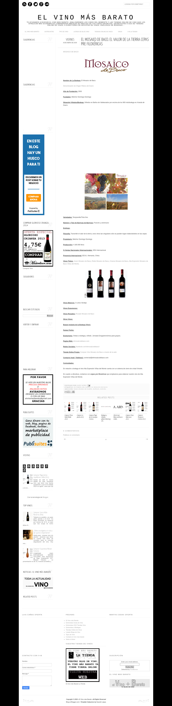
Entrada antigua (146, 439)
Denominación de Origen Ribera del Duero (78, 86)
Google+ (41, 4)
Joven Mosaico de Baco (82, 261)
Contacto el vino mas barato (75, 637)
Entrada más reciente (65, 439)
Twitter (35, 4)
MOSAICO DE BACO (70, 52)
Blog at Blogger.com (72, 702)
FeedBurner (134, 669)
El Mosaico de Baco (100, 387)
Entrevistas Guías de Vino (74, 623)
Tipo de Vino (63, 31)
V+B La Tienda (132, 31)
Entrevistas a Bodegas (73, 627)
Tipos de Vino (70, 634)
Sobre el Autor (70, 639)
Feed (24, 4)
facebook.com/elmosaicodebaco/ (87, 347)
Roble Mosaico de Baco (100, 261)
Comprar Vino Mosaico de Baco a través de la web (98, 352)
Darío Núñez (82, 385)
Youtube (47, 4)
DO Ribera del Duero (82, 387)
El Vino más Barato (86, 18)
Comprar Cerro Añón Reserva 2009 (40, 514)
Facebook (30, 4)
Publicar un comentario (71, 435)
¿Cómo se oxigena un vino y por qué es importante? (42, 532)
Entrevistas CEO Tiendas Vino (76, 625)
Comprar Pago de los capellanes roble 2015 (41, 476)
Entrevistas (49, 31)
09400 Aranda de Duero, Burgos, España (90, 389)
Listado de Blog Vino (81, 31)
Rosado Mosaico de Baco (85, 314)
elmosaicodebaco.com (81, 341)
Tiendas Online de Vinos (74, 630)
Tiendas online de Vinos (104, 31)
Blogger (45, 497)
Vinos (120, 31)
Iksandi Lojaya (101, 702)
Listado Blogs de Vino (73, 632)
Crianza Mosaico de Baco (119, 261)
